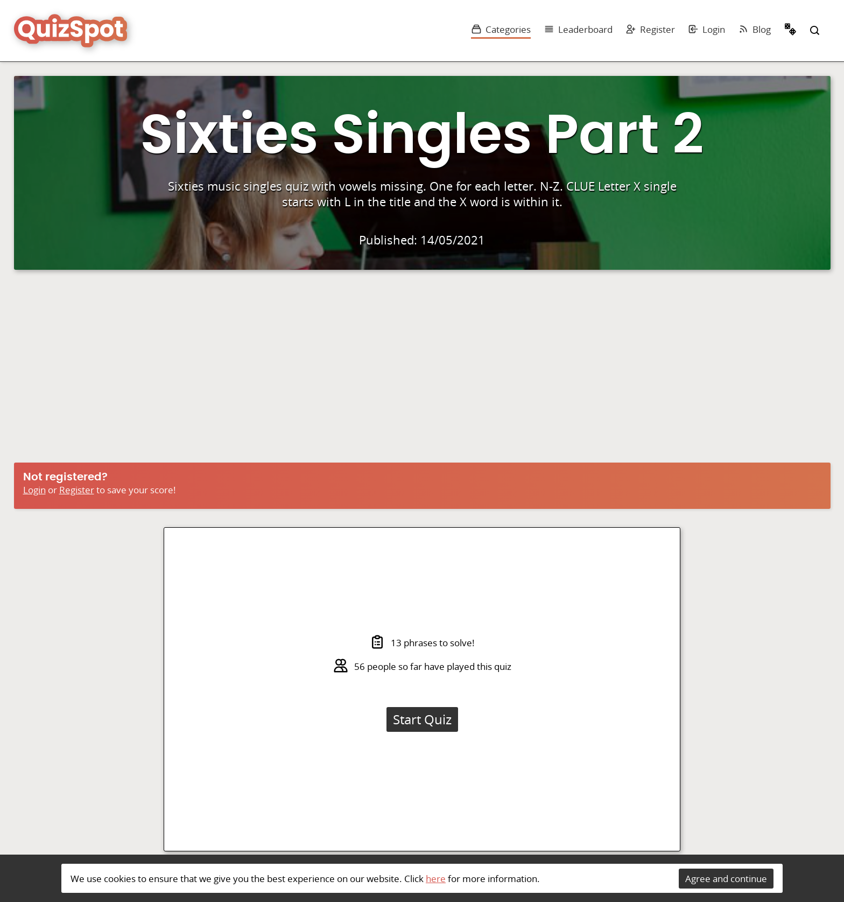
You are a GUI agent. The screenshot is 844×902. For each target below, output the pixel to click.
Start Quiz (422, 719)
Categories (501, 29)
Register (650, 29)
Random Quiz (791, 31)
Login (706, 29)
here (436, 878)
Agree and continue (726, 878)
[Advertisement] (422, 368)
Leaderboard (578, 29)
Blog (754, 29)
